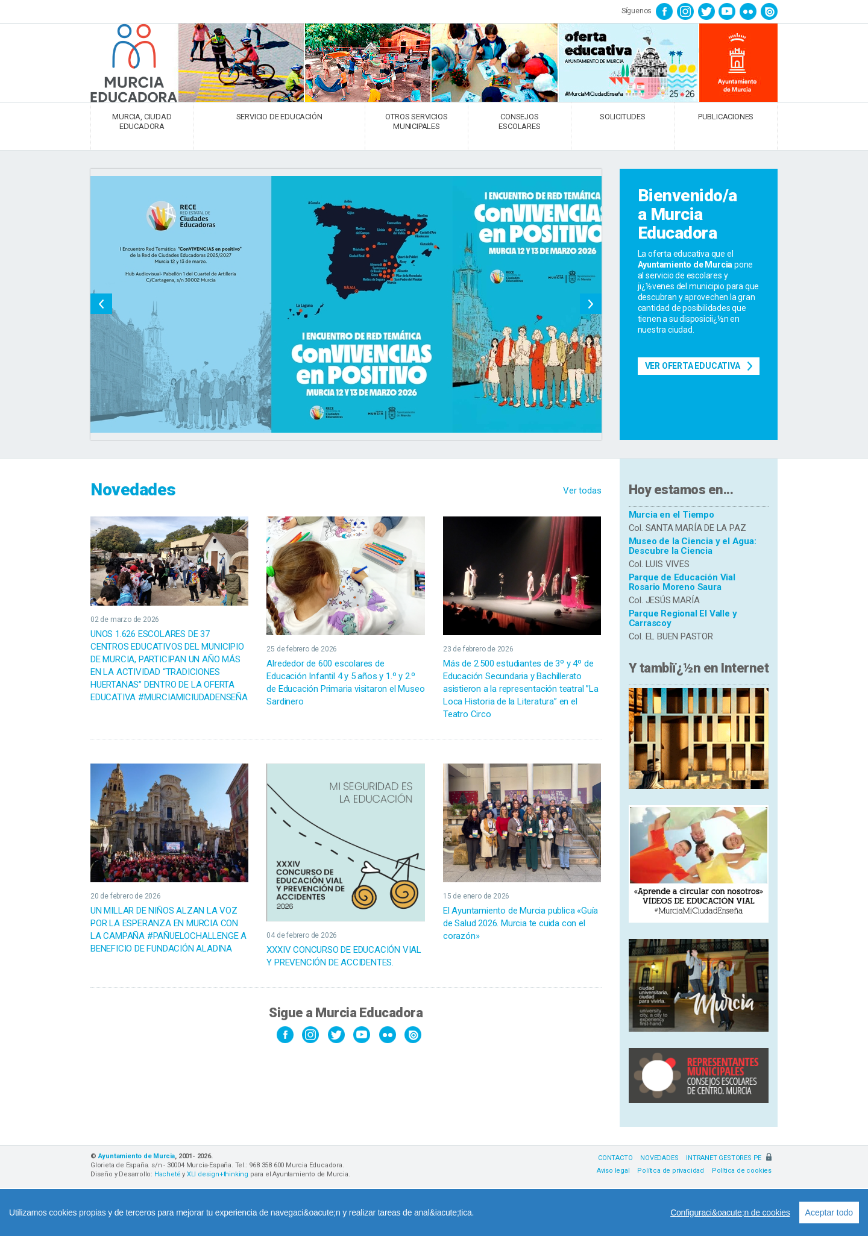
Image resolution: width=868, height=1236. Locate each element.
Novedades (133, 490)
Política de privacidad (670, 1171)
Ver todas (582, 490)
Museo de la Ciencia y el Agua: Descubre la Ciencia (692, 546)
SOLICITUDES (623, 116)
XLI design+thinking (217, 1174)
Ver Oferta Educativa (692, 366)
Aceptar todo (829, 1212)
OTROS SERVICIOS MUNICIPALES (416, 121)
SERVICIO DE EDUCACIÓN (279, 116)
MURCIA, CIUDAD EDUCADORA (141, 121)
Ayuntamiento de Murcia (136, 1156)
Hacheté (167, 1174)
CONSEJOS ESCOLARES (519, 121)
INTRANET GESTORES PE (729, 1158)
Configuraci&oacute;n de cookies (730, 1212)
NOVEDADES (659, 1158)
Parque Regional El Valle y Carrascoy (683, 618)
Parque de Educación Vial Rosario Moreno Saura (682, 582)
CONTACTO (615, 1158)
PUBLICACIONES (725, 116)
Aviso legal (613, 1171)
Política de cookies (742, 1171)
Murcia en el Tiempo (671, 514)
